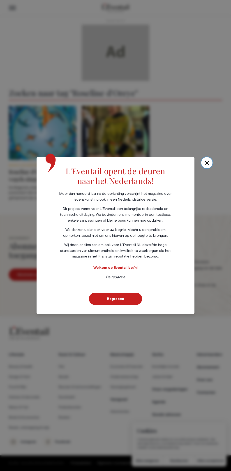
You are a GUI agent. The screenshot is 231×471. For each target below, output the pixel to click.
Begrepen (115, 299)
